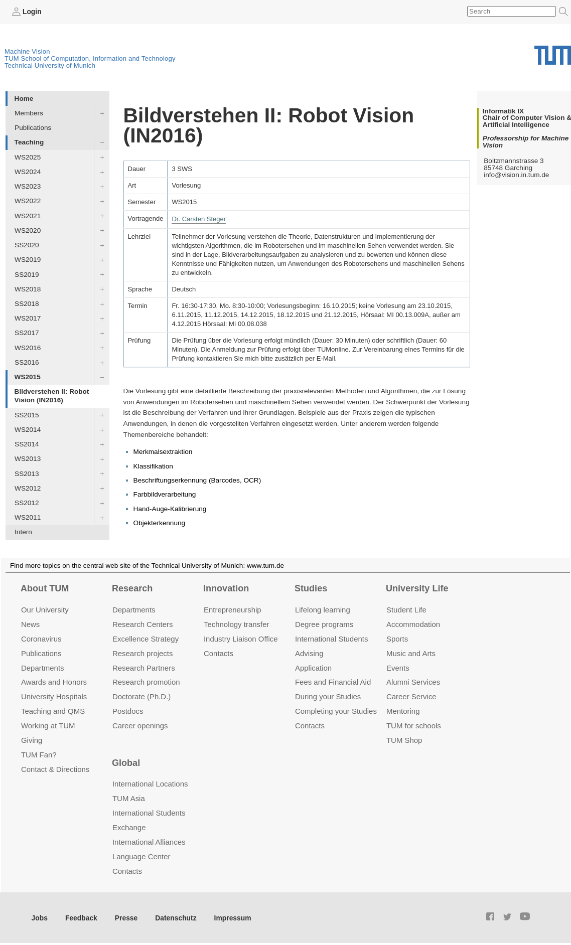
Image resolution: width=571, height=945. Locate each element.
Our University (45, 609)
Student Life (406, 609)
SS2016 (27, 362)
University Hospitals (54, 696)
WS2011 (28, 517)
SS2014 (27, 444)
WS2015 (28, 377)
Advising (309, 653)
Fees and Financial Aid (333, 682)
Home (24, 98)
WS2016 (28, 347)
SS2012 (27, 503)
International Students (331, 638)
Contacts (218, 653)
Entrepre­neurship (232, 609)
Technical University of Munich (50, 65)
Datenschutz (173, 917)
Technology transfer (236, 623)
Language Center (141, 856)
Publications (33, 127)
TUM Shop (404, 740)
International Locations (150, 783)
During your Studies (328, 696)
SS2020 (27, 245)
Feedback (80, 917)
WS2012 (28, 488)
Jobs (40, 917)
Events (397, 667)
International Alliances (148, 841)
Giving (31, 740)
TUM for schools (413, 725)
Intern (23, 532)
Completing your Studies (336, 711)
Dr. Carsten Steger (199, 218)
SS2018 (27, 303)
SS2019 (27, 274)
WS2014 (28, 429)
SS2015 (27, 414)
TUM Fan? (39, 754)
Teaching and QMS (53, 711)
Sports (397, 638)
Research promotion (146, 682)
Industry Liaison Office (241, 638)
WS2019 (28, 259)
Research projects (142, 653)
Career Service (411, 696)
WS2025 (28, 157)
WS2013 (28, 458)
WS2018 (28, 288)
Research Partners (143, 667)
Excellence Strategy (145, 638)
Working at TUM (48, 725)
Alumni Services (413, 682)
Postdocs (128, 711)
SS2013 (27, 473)
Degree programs (324, 623)
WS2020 (28, 230)
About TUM (45, 588)
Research (132, 588)
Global (126, 762)
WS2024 (28, 171)
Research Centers (142, 623)
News (30, 623)
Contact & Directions (55, 769)
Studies (311, 588)
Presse (124, 917)
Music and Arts (411, 653)
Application (313, 667)
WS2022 (28, 201)
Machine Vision (27, 51)
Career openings (140, 725)
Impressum (229, 917)
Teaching (29, 142)
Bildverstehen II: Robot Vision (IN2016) (52, 396)
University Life (417, 588)
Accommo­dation (413, 623)
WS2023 (28, 186)
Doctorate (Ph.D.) (141, 696)
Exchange (129, 827)
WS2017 (28, 318)
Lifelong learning (322, 609)
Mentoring (403, 711)
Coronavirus (41, 638)
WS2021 (28, 215)
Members (29, 113)
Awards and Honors (54, 682)
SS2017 (27, 333)
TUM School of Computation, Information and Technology (90, 58)
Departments (42, 667)
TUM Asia (128, 798)
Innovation (226, 588)
